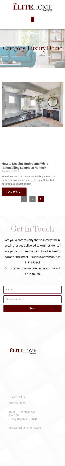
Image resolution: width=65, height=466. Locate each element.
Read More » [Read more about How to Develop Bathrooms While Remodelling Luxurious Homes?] (14, 192)
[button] (32, 19)
